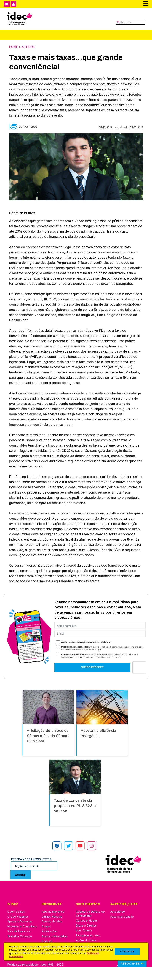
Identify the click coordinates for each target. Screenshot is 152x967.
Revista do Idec (52, 914)
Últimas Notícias (52, 909)
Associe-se (117, 904)
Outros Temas (28, 126)
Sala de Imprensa (18, 924)
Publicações (50, 924)
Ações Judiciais (86, 933)
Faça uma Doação (122, 909)
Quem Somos (16, 904)
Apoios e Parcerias (19, 914)
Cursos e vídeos (87, 913)
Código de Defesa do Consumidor (90, 906)
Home (13, 47)
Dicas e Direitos (86, 918)
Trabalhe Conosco (19, 929)
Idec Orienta (84, 923)
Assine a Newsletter (55, 929)
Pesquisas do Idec (88, 928)
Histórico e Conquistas (22, 919)
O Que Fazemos (18, 909)
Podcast (47, 934)
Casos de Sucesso (88, 938)
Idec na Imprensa (53, 904)
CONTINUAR (127, 951)
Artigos (29, 47)
